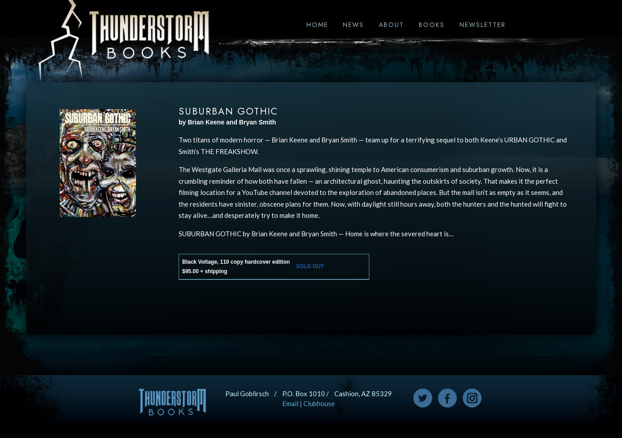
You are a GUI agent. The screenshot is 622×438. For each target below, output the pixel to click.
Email (290, 403)
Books (432, 24)
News (353, 24)
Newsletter (483, 24)
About (391, 24)
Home (317, 24)
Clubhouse (319, 403)
